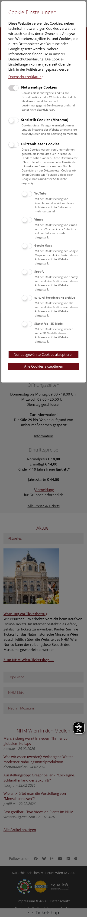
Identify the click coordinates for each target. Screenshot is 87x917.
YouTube (40, 193)
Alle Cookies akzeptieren (43, 366)
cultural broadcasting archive (54, 298)
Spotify (39, 272)
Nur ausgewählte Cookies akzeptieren (44, 354)
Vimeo (38, 219)
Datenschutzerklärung (25, 76)
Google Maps (43, 245)
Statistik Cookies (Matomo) (44, 119)
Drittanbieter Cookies (40, 144)
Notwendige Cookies (39, 87)
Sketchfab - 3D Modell (49, 324)
